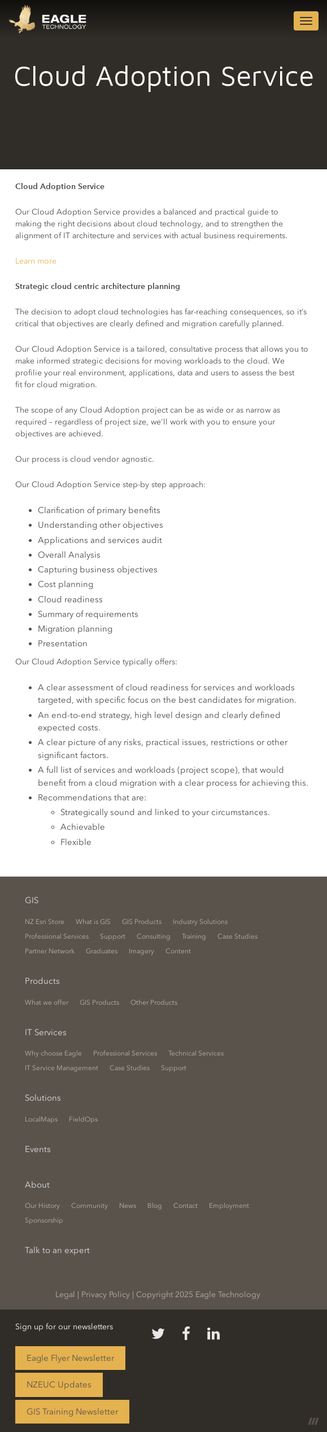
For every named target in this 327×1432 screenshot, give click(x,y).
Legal (65, 1294)
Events (38, 1149)
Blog (154, 1206)
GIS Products (142, 922)
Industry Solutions (200, 922)
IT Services (46, 1032)
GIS (31, 900)
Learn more (35, 261)
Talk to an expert (57, 1250)
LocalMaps (41, 1119)
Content (178, 951)
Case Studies (237, 936)
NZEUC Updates (59, 1385)
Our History (42, 1206)
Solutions (43, 1098)
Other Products (153, 1002)
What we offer (46, 1002)
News (127, 1206)
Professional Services (57, 936)
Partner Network (50, 951)
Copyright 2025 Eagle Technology (198, 1294)
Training (194, 936)
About (37, 1185)
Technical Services (196, 1053)
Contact (185, 1206)
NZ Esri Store (44, 922)
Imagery (141, 951)
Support (112, 936)
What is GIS (93, 922)
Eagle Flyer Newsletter (70, 1358)
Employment (229, 1206)
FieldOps (83, 1119)
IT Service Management (61, 1068)
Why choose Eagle (53, 1053)
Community (89, 1206)
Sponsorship (44, 1220)
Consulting (154, 936)
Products (42, 981)
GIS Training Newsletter (72, 1412)
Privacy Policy (105, 1294)
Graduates (101, 951)
